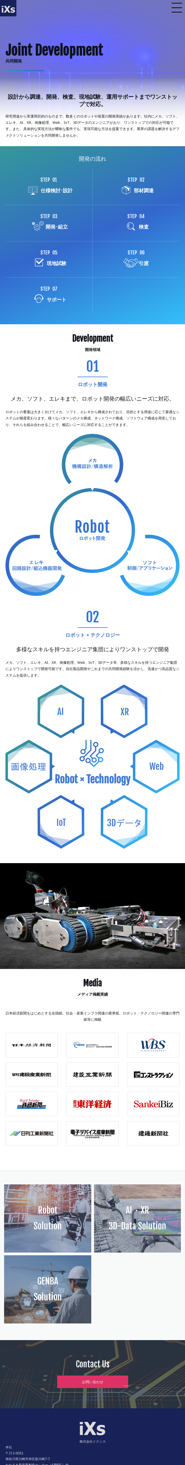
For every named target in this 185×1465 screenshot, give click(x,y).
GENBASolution (48, 1289)
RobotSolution (48, 1218)
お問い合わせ (92, 1381)
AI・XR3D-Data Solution (137, 1218)
